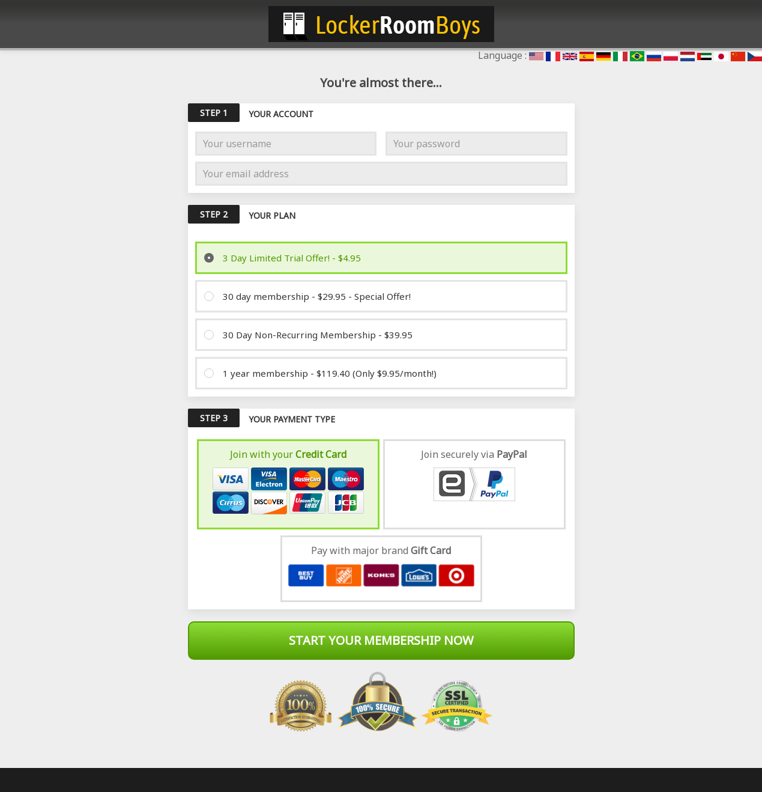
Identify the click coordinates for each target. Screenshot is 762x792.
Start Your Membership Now (381, 640)
